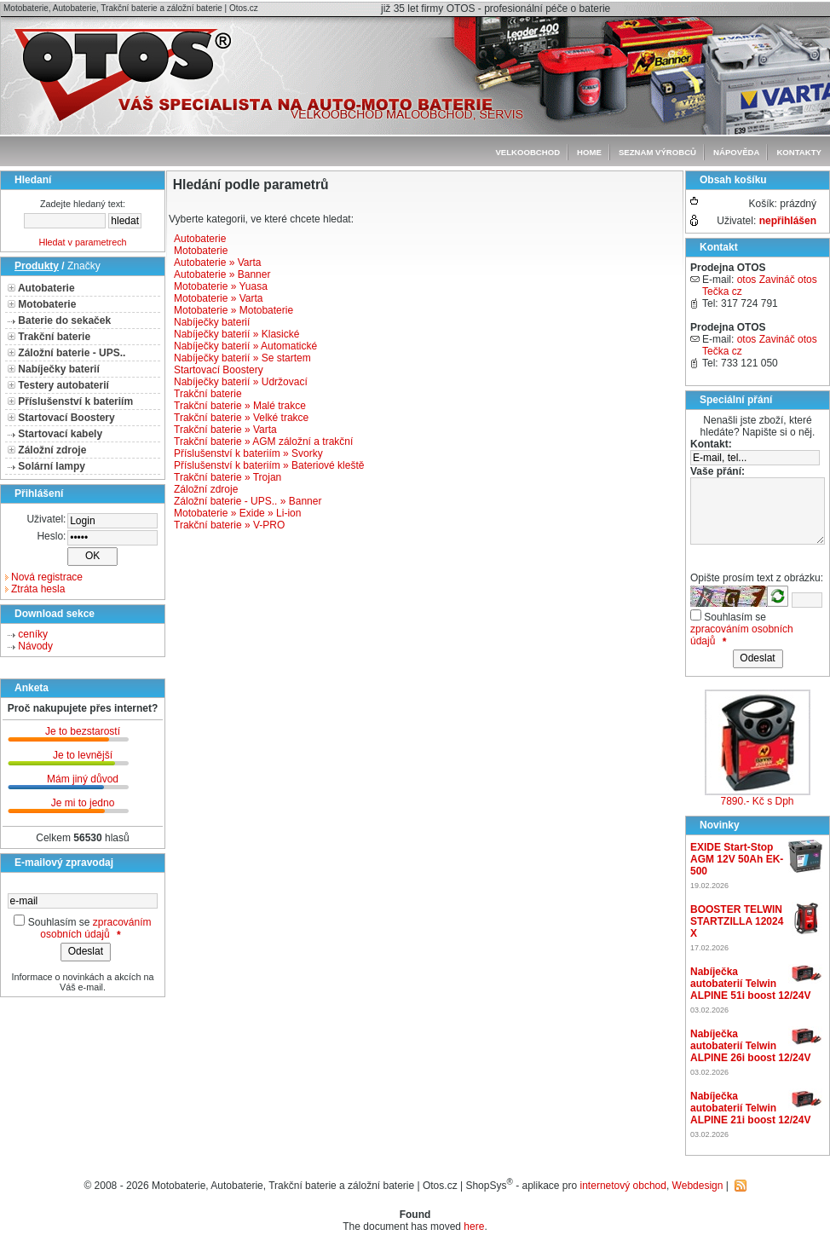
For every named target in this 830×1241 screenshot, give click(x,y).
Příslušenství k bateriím (75, 401)
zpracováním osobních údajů (95, 928)
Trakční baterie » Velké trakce (241, 418)
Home (589, 152)
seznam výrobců (657, 152)
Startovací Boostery (66, 418)
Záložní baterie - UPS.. (71, 353)
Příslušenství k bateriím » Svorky (248, 453)
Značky (84, 266)
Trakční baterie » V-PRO (229, 525)
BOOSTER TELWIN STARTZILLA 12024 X (736, 921)
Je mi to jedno (83, 803)
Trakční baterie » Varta (225, 430)
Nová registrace (47, 577)
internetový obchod (623, 1186)
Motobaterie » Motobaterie (233, 310)
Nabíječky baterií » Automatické (245, 346)
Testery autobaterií (63, 385)
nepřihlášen (787, 221)
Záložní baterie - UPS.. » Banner (247, 501)
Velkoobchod (527, 152)
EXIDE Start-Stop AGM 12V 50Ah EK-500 (736, 859)
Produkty (36, 266)
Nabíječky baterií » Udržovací (241, 382)
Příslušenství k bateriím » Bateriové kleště (269, 465)
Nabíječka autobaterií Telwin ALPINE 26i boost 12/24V (750, 1046)
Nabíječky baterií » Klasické (236, 334)
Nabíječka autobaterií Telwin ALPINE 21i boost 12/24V (750, 1108)
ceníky (33, 634)
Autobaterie (46, 288)
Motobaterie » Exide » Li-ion (237, 513)
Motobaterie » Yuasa (221, 286)
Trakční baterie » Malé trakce (240, 406)
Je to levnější (82, 755)
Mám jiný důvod (82, 779)
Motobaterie (47, 304)
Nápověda (736, 152)
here (474, 1226)
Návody (35, 646)
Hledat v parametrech (82, 242)
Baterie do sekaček (64, 320)
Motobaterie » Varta (218, 298)
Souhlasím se (59, 922)
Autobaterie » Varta (218, 262)
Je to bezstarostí (82, 731)
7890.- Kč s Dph (756, 801)
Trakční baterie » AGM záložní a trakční (263, 441)
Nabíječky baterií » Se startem (242, 358)
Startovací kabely (60, 434)
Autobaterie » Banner (222, 274)
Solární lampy (51, 466)
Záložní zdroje (52, 450)
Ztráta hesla (38, 589)
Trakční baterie (54, 337)
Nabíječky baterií (58, 369)
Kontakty (798, 152)
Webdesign (697, 1186)
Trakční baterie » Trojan (227, 477)
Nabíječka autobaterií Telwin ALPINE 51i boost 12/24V (750, 983)
